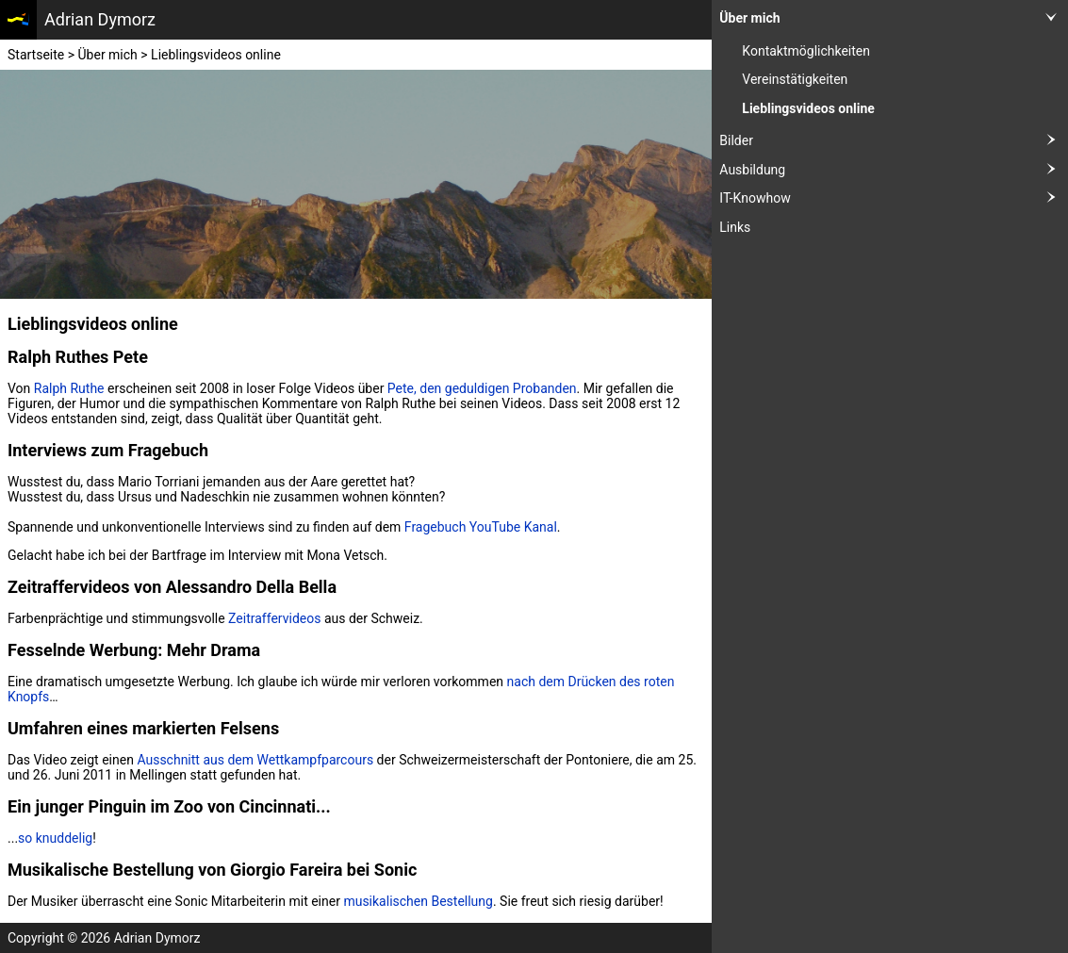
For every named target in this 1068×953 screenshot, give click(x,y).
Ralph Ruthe (69, 388)
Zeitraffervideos (274, 618)
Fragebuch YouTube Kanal (480, 526)
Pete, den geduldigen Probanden (482, 388)
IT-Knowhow (893, 198)
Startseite (36, 54)
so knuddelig (55, 838)
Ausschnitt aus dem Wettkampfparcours (255, 759)
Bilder (893, 141)
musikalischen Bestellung (418, 901)
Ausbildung (893, 170)
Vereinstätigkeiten (794, 79)
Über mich (893, 18)
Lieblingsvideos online (808, 108)
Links (734, 227)
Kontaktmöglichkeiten (806, 50)
